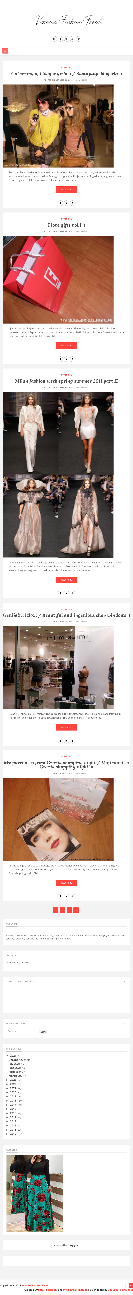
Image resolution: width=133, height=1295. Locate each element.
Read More (66, 189)
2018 (13, 1100)
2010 (13, 1133)
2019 (13, 1096)
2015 (13, 1113)
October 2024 (18, 1060)
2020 (13, 1092)
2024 (13, 1055)
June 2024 (15, 1068)
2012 (13, 1125)
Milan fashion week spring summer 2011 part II (66, 381)
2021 (13, 1088)
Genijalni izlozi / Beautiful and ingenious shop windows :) (66, 615)
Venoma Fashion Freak (35, 1285)
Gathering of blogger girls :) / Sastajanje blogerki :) (66, 73)
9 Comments (80, 773)
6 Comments (80, 231)
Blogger (73, 1245)
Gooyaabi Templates (120, 1289)
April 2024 (15, 1072)
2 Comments (80, 622)
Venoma (68, 67)
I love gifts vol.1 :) (66, 225)
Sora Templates (47, 1289)
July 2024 (15, 1064)
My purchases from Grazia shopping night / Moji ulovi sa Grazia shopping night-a (66, 765)
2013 (13, 1121)
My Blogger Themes (75, 1289)
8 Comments (80, 80)
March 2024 (16, 1075)
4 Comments (80, 387)
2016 (13, 1109)
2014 (13, 1117)
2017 (13, 1104)
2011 (13, 1129)
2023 (13, 1079)
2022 (13, 1084)
